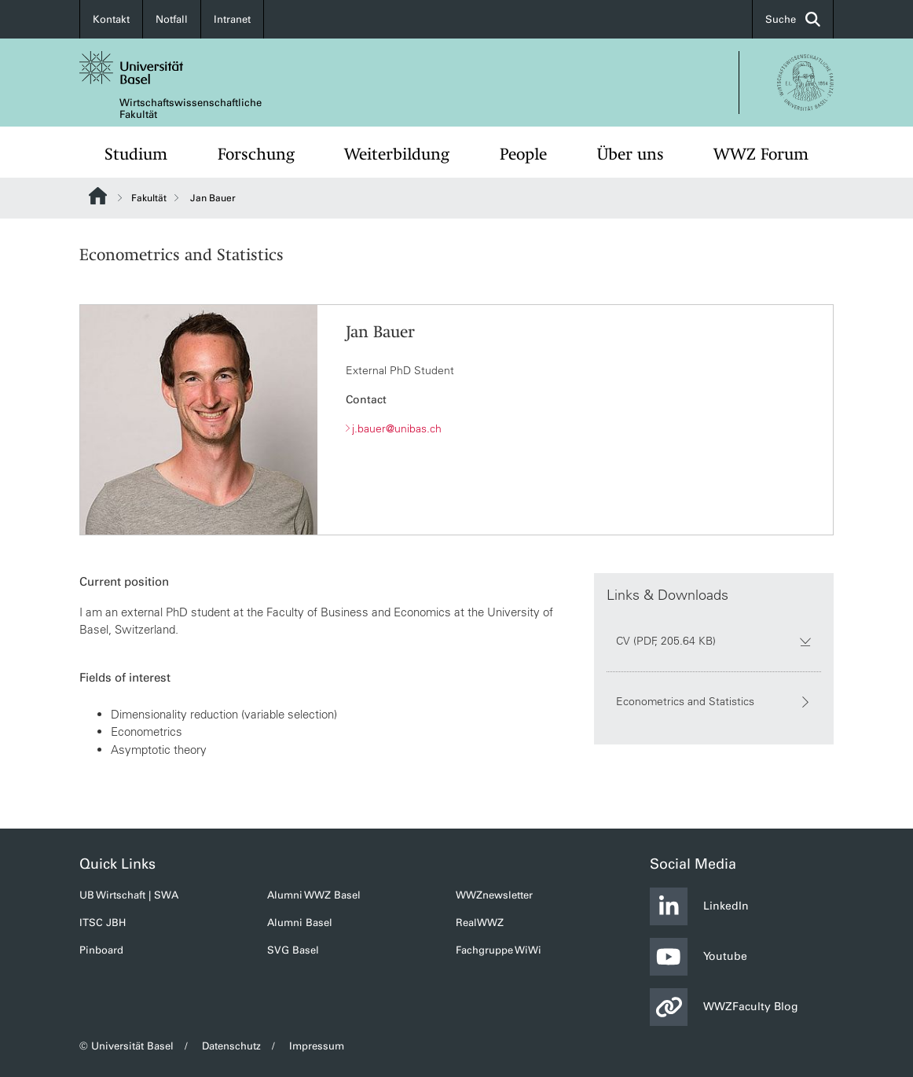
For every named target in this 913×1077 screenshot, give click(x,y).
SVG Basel (293, 950)
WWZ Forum (760, 154)
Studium (135, 154)
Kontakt (111, 19)
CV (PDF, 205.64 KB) (714, 641)
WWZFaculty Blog (724, 1007)
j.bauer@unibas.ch (397, 428)
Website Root (98, 195)
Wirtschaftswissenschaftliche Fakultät (190, 108)
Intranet (232, 19)
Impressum (316, 1046)
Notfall (172, 19)
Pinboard (101, 950)
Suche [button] (792, 19)
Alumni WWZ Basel (314, 895)
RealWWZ (480, 922)
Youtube (698, 957)
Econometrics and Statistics (714, 702)
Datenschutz (231, 1046)
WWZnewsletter (494, 895)
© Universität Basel (126, 1046)
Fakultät (149, 198)
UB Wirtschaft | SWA (128, 895)
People (523, 154)
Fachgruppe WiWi (498, 950)
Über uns (630, 154)
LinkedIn (699, 906)
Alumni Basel (299, 922)
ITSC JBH (102, 922)
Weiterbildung (396, 154)
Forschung (256, 154)
